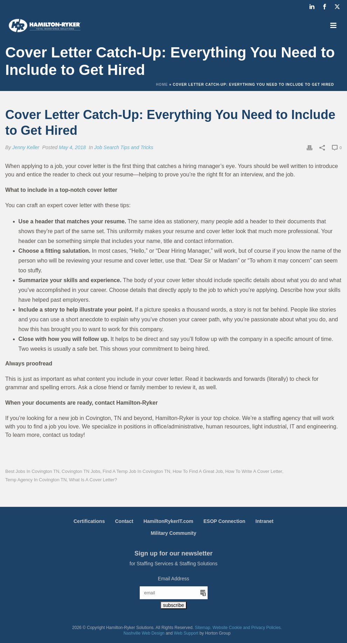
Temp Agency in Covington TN (36, 479)
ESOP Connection (224, 521)
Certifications (89, 521)
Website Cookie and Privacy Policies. (247, 627)
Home (162, 84)
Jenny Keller (25, 147)
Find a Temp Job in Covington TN (136, 471)
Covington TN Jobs (81, 471)
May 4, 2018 (72, 147)
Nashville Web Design (144, 633)
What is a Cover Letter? (93, 479)
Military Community (173, 533)
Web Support (186, 633)
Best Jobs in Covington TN (32, 471)
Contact (124, 521)
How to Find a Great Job (198, 471)
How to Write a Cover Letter (253, 471)
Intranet (264, 521)
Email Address (173, 578)
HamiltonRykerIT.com (168, 521)
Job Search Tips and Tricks (123, 147)
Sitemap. (203, 627)
